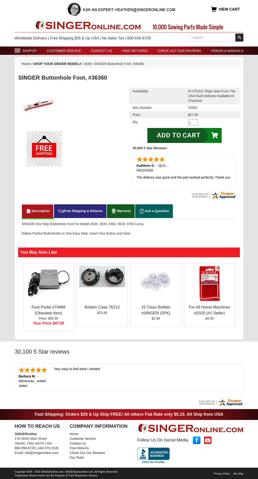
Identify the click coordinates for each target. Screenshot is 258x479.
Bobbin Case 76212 (102, 306)
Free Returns (135, 51)
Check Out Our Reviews (179, 51)
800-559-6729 (25, 447)
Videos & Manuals (227, 51)
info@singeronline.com (41, 452)
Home (26, 64)
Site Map (238, 472)
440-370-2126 (48, 447)
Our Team (77, 456)
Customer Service (64, 51)
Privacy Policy (222, 472)
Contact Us (101, 51)
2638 (87, 64)
